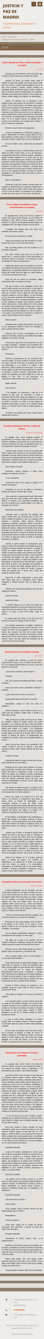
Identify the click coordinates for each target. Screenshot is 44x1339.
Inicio (4, 37)
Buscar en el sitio (33, 4)
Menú (40, 4)
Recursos (12, 37)
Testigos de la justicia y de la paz (15, 39)
